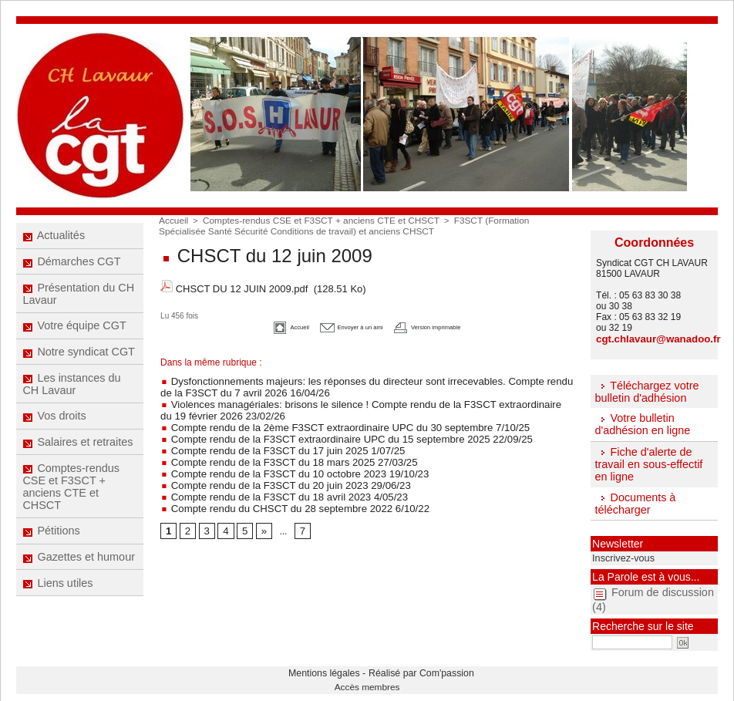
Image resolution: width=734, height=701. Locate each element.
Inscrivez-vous (619, 554)
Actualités (54, 237)
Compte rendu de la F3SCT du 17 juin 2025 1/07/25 (271, 438)
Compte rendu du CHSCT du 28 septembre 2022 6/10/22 (282, 492)
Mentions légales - (337, 667)
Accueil (172, 219)
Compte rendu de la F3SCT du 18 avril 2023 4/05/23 (273, 481)
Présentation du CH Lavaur (78, 300)
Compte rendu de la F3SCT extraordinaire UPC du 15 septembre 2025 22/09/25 (329, 427)
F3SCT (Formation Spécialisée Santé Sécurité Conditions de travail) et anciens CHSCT (354, 224)
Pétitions (52, 555)
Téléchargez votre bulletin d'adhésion (645, 390)
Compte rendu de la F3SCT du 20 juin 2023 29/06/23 (274, 470)
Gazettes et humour (78, 584)
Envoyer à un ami (340, 319)
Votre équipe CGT (74, 335)
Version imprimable (451, 319)
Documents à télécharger (633, 500)
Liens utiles (58, 612)
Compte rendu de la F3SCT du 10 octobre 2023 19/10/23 (282, 459)
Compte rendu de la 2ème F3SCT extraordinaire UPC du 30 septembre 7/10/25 (328, 416)
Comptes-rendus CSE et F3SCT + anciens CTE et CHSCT (71, 508)
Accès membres (367, 678)
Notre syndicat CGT (78, 363)
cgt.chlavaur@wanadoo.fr (652, 338)
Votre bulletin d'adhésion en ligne (640, 422)
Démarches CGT (72, 265)
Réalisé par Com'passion (407, 667)
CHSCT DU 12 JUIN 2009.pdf (242, 284)
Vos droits (55, 432)
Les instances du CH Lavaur (72, 398)
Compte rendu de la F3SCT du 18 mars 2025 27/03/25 (277, 448)
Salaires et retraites (78, 461)
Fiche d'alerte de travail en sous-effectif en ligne (646, 461)
